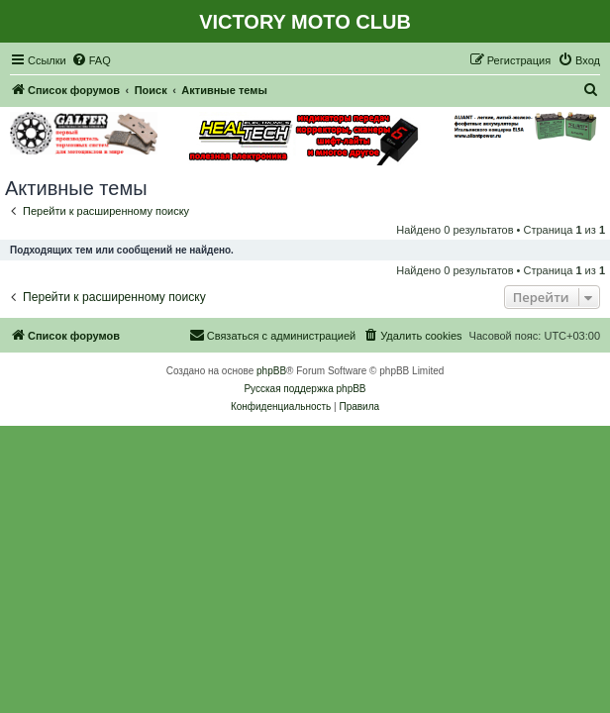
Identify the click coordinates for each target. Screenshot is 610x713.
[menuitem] (91, 60)
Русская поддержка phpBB (304, 388)
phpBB (271, 370)
